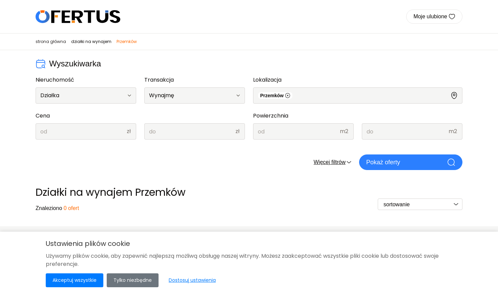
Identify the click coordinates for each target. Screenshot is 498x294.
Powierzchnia (270, 116)
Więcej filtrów (333, 162)
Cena (43, 116)
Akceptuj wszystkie (75, 280)
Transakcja (159, 80)
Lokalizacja (267, 80)
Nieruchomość (55, 80)
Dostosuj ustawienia (192, 280)
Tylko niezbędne (132, 280)
